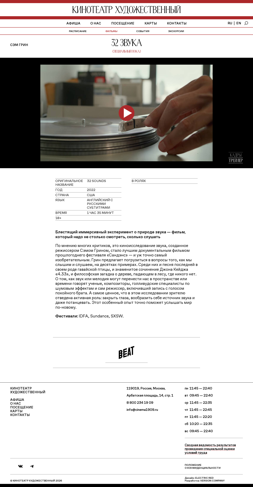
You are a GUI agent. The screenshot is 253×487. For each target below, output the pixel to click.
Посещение (122, 23)
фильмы (111, 31)
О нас (95, 23)
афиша (73, 23)
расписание (78, 31)
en (238, 23)
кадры (235, 155)
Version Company (212, 480)
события (142, 31)
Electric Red (204, 477)
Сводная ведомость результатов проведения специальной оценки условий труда (210, 448)
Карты (151, 23)
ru (230, 23)
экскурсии (176, 31)
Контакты (177, 23)
